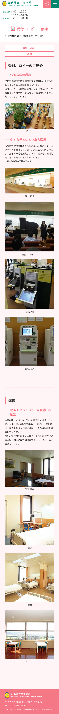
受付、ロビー (29, 47)
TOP (6, 36)
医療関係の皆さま (15, 36)
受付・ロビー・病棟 (37, 36)
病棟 (29, 54)
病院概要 (25, 36)
